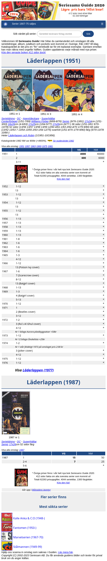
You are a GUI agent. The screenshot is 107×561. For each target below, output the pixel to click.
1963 (33, 146)
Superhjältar (48, 118)
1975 (44, 146)
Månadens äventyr (41, 489)
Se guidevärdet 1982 (63, 140)
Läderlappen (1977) (38, 370)
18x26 (11, 124)
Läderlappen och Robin (21, 135)
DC (19, 118)
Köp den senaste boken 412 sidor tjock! (23, 52)
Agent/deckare (31, 118)
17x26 (55, 124)
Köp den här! (63, 179)
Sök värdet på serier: (25, 33)
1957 (27, 146)
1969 (39, 146)
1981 (50, 146)
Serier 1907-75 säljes (24, 23)
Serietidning (8, 118)
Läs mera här (65, 552)
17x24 (88, 121)
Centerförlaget (9, 121)
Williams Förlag (40, 121)
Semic (65, 121)
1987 (21, 450)
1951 (21, 146)
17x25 (32, 124)
